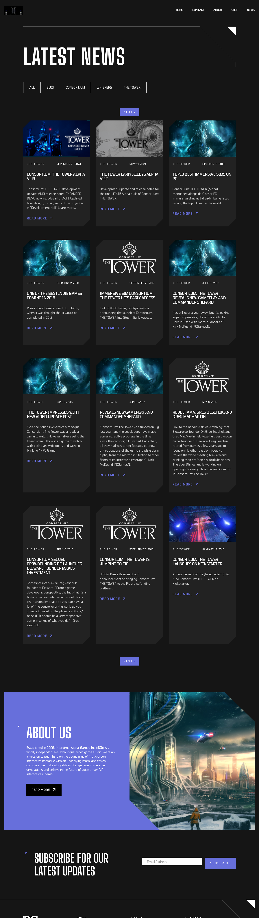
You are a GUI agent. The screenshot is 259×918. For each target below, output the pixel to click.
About (218, 9)
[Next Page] (129, 112)
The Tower (132, 87)
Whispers (104, 87)
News (251, 9)
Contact (198, 9)
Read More (37, 218)
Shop (234, 9)
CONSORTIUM (75, 87)
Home (180, 9)
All (32, 87)
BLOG (50, 87)
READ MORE (41, 789)
